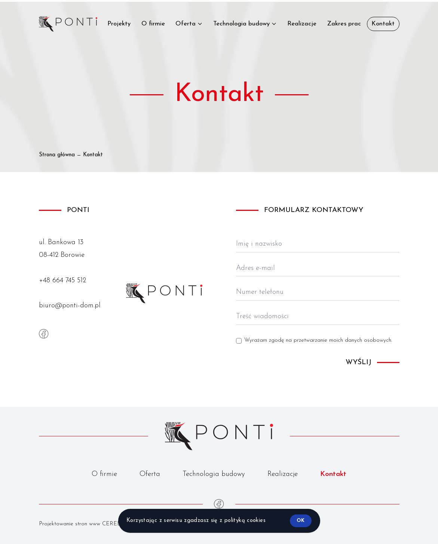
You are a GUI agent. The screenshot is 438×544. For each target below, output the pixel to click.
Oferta (150, 474)
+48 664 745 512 (62, 280)
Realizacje (282, 474)
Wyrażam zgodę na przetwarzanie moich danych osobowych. (318, 340)
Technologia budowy (214, 474)
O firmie (104, 474)
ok (300, 520)
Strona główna (57, 155)
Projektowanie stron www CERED (80, 524)
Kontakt (333, 474)
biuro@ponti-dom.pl (70, 305)
